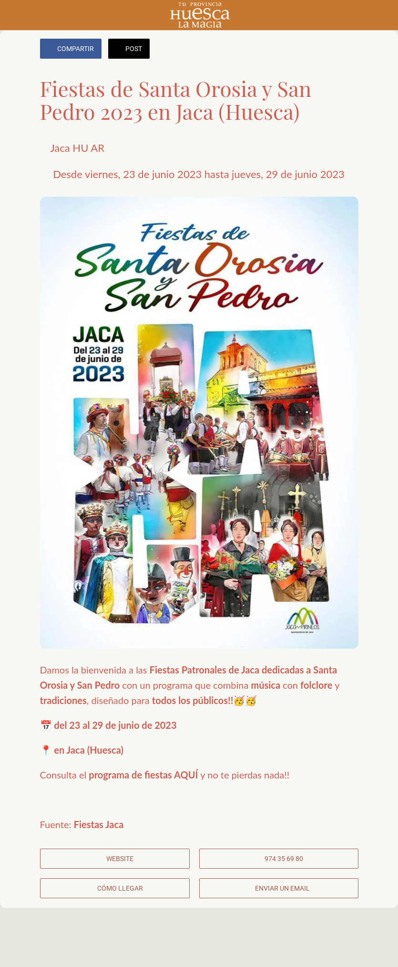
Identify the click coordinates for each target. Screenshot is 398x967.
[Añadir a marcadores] (347, 49)
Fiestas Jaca (99, 824)
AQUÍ (187, 774)
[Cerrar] (15, 15)
